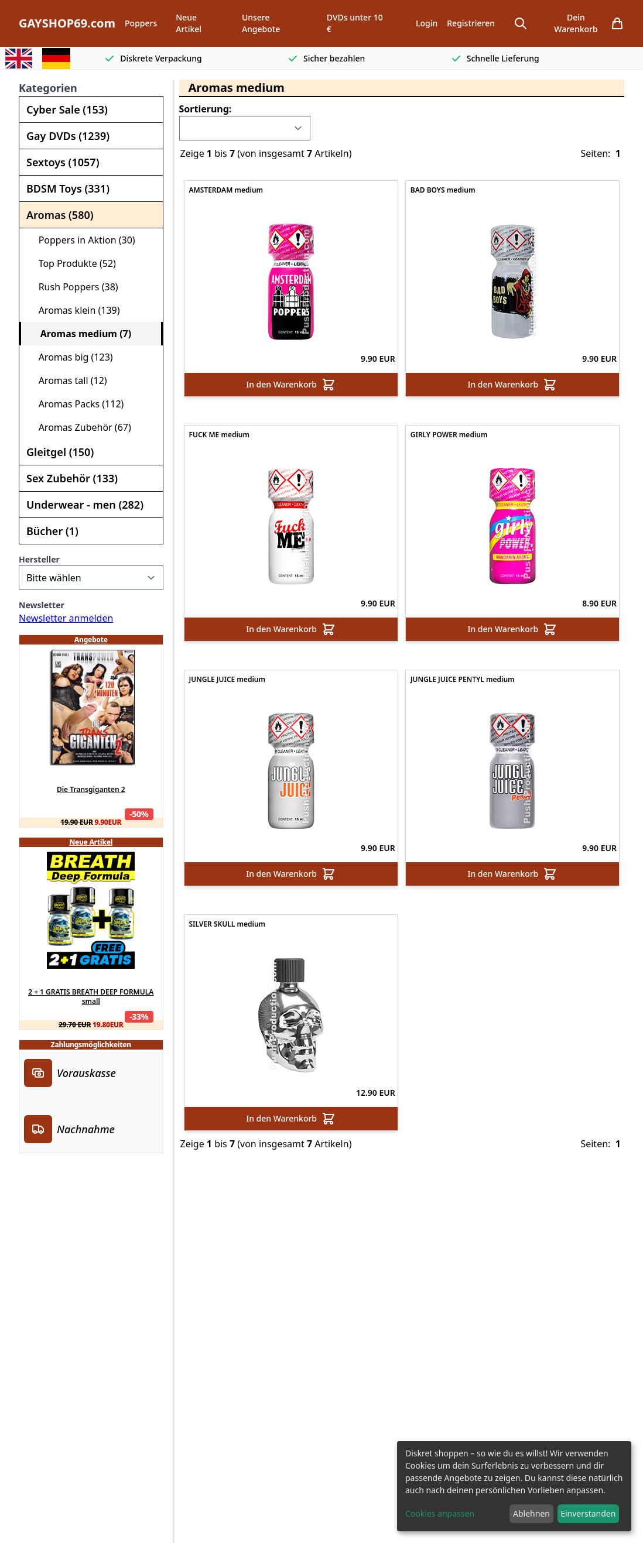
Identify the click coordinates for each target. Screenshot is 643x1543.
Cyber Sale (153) (67, 109)
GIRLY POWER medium (449, 435)
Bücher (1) (52, 531)
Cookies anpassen (439, 1513)
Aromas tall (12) (68, 380)
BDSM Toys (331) (68, 188)
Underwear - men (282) (84, 505)
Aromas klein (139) (74, 310)
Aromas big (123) (71, 357)
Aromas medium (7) (80, 333)
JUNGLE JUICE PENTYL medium (463, 679)
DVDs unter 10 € (355, 23)
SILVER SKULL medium (227, 924)
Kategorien (48, 88)
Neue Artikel (188, 23)
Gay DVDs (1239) (68, 136)
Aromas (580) (60, 215)
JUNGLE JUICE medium (227, 679)
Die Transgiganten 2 (91, 789)
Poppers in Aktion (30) (82, 240)
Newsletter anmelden (66, 618)
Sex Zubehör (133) (72, 478)
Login (426, 23)
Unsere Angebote (261, 23)
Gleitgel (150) (60, 452)
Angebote (91, 639)
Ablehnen (531, 1513)
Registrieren (471, 23)
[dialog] (514, 1486)
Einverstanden (587, 1513)
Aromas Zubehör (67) (80, 427)
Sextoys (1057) (62, 162)
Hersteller (39, 559)
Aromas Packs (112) (76, 403)
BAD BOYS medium (443, 190)
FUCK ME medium (219, 435)
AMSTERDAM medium (226, 190)
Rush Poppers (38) (73, 286)
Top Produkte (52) (72, 263)
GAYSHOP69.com (67, 23)
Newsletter (41, 605)
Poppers (141, 23)
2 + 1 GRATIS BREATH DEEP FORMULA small (90, 996)
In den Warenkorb (291, 385)
